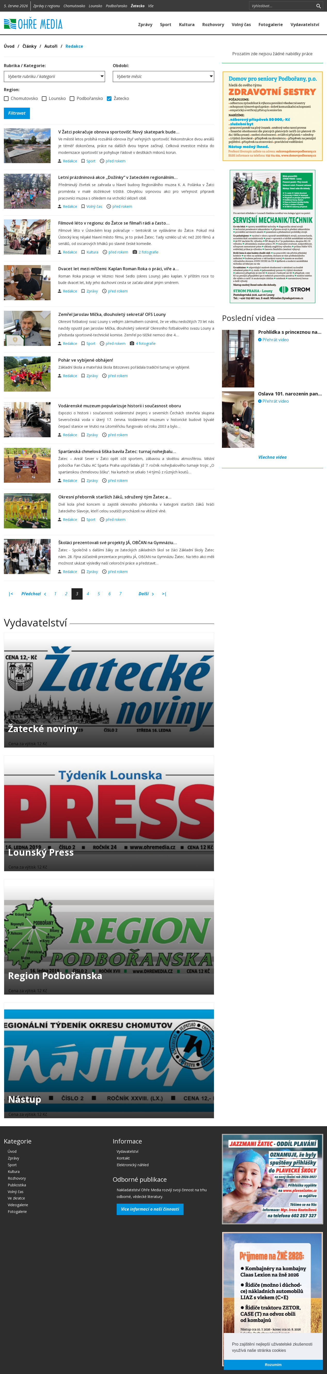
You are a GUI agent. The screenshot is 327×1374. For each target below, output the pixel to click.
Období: (121, 65)
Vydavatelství (305, 24)
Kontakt (123, 1158)
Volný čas (241, 24)
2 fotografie (148, 252)
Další (146, 594)
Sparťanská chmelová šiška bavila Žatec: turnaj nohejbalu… (117, 451)
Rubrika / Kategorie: (25, 65)
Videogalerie (18, 1204)
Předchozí (33, 594)
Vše (151, 5)
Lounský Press (41, 852)
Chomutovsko (74, 5)
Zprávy (145, 24)
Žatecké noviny (43, 728)
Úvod (9, 46)
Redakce (74, 46)
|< (10, 594)
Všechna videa (272, 457)
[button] (288, 1351)
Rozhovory (213, 24)
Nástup (24, 1099)
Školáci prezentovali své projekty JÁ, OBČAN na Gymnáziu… (117, 542)
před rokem (115, 160)
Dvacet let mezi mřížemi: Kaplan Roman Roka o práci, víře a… (118, 269)
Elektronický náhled (133, 1164)
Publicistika (17, 1184)
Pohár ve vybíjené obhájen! (85, 360)
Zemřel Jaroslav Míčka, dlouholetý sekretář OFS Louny (112, 314)
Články (29, 46)
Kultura (187, 24)
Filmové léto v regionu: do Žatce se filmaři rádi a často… (114, 223)
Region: (11, 89)
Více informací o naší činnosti (150, 1209)
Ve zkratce (16, 1198)
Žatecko (138, 5)
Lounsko (95, 5)
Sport (165, 24)
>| (164, 594)
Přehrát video (273, 340)
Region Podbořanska (55, 976)
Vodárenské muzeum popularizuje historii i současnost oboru (119, 406)
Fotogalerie (271, 24)
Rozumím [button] (273, 1365)
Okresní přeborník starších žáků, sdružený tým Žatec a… (114, 497)
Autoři (51, 46)
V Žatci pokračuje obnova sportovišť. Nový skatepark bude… (118, 132)
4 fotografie (146, 343)
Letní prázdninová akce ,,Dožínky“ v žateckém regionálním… (118, 177)
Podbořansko (116, 5)
